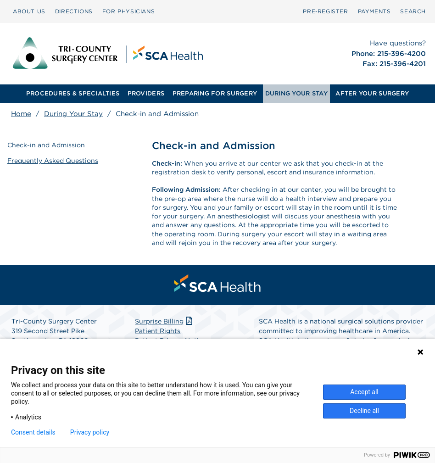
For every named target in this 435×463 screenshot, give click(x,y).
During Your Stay (73, 114)
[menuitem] (29, 11)
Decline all (364, 410)
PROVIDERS (146, 93)
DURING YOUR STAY (296, 93)
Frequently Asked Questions (52, 160)
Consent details (33, 432)
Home (21, 114)
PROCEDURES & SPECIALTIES (72, 93)
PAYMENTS (374, 11)
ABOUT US (29, 11)
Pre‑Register (325, 11)
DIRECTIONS (74, 11)
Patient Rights (157, 331)
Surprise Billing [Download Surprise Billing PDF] (164, 321)
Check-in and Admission (46, 145)
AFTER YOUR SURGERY (372, 93)
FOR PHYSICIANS (128, 11)
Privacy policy (89, 432)
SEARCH (413, 11)
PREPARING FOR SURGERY (215, 93)
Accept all (364, 392)
